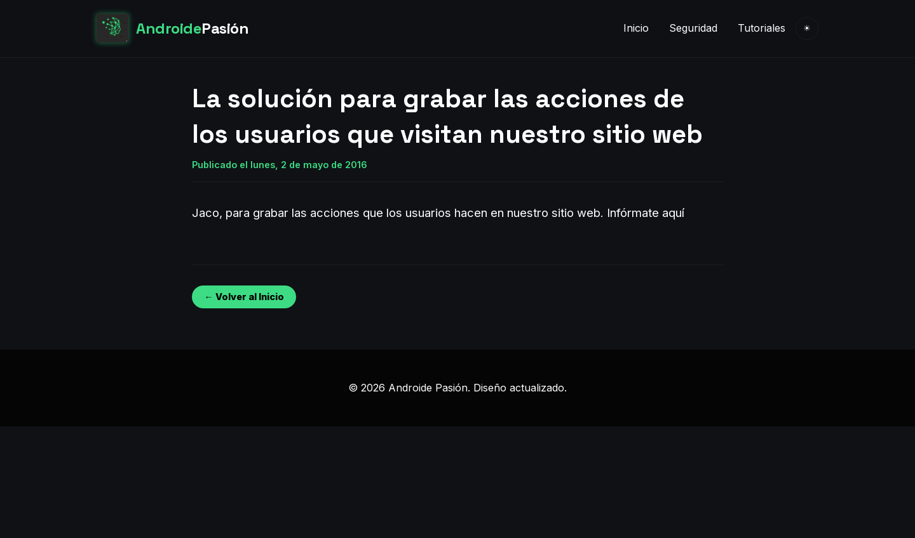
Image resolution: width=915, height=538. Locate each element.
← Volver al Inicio (243, 296)
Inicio (636, 28)
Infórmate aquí (645, 213)
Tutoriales (761, 28)
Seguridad (693, 28)
